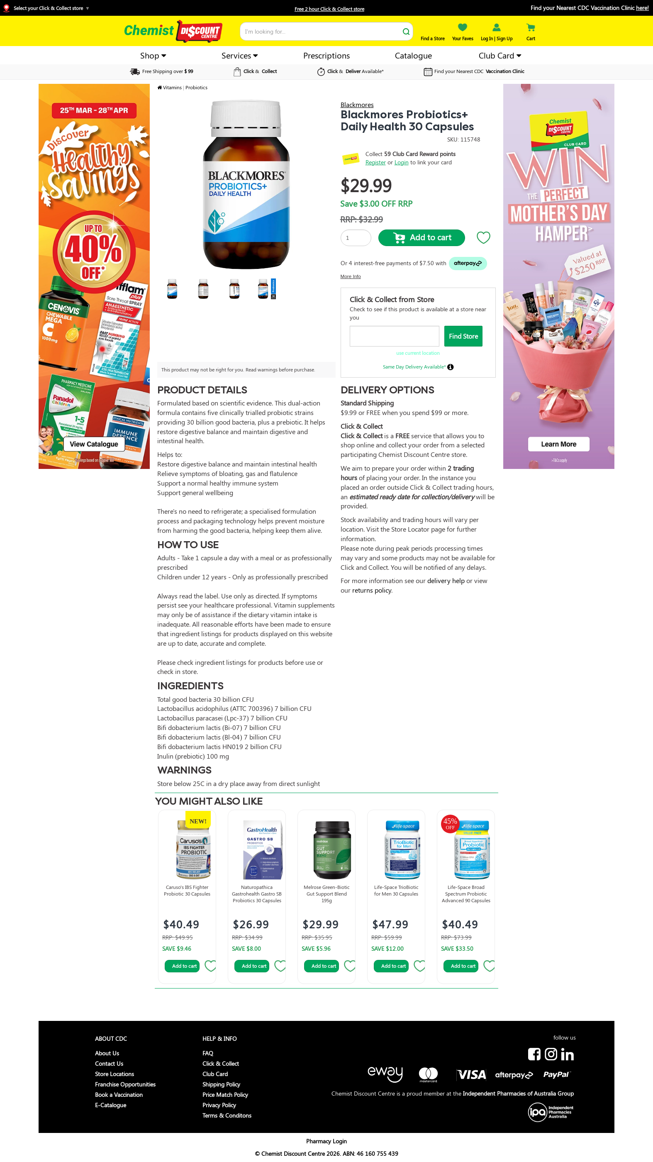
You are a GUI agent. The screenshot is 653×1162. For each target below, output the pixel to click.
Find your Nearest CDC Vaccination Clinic (590, 8)
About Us (107, 1053)
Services (240, 55)
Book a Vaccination (119, 1095)
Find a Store (433, 35)
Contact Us (109, 1063)
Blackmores (357, 104)
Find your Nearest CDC (473, 71)
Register (375, 162)
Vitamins (172, 87)
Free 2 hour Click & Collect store (329, 8)
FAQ (207, 1053)
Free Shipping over (161, 71)
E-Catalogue (110, 1105)
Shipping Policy (221, 1084)
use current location (418, 352)
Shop (153, 55)
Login (402, 162)
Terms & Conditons (226, 1115)
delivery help (446, 580)
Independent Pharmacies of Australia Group (518, 1093)
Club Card (500, 55)
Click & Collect (220, 1063)
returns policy (371, 590)
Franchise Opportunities (125, 1084)
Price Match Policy (225, 1095)
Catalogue (413, 55)
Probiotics (196, 87)
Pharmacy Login (326, 1141)
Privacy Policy (219, 1105)
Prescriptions (326, 55)
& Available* (349, 71)
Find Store (463, 336)
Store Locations (114, 1074)
